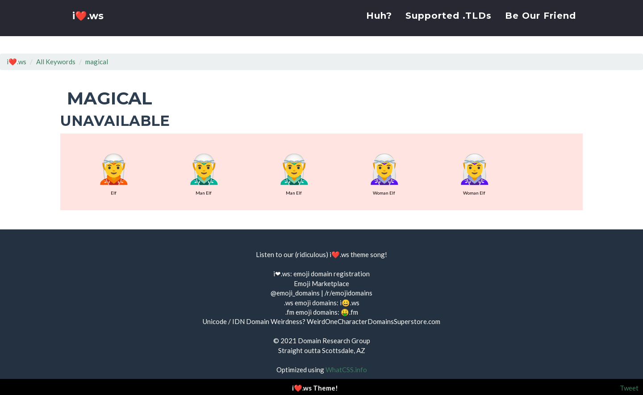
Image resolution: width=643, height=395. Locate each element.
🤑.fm (349, 312)
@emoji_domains (295, 293)
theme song (368, 254)
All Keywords (55, 62)
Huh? (379, 24)
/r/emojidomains (348, 293)
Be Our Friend (540, 24)
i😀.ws (349, 303)
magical (96, 62)
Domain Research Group (334, 341)
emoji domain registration (331, 274)
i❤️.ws (89, 26)
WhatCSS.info (346, 370)
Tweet (629, 388)
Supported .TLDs (448, 24)
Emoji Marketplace (321, 283)
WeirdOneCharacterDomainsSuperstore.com (373, 321)
